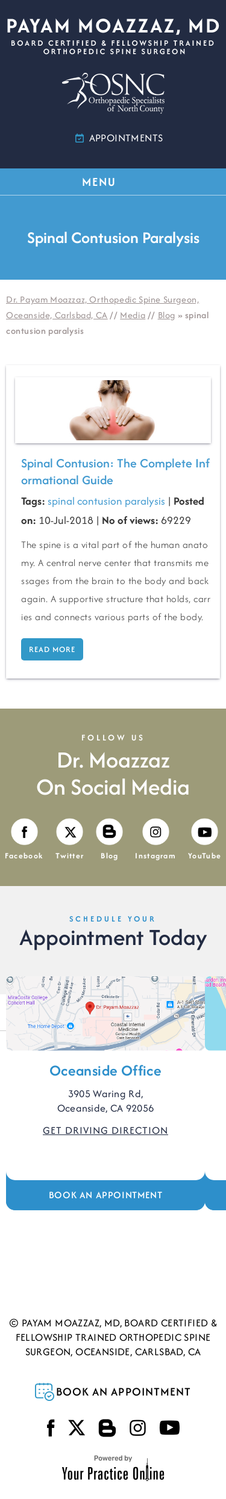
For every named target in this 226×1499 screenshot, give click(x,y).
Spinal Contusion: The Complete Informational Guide (115, 471)
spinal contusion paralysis (106, 500)
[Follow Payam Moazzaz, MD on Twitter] (69, 840)
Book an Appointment (105, 1195)
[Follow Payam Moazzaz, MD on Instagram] (155, 840)
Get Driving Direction (105, 1130)
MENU (112, 181)
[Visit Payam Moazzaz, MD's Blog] (109, 840)
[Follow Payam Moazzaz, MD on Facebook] (24, 840)
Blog (166, 315)
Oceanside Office (105, 1070)
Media (132, 315)
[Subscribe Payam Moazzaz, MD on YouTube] (204, 840)
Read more (52, 649)
